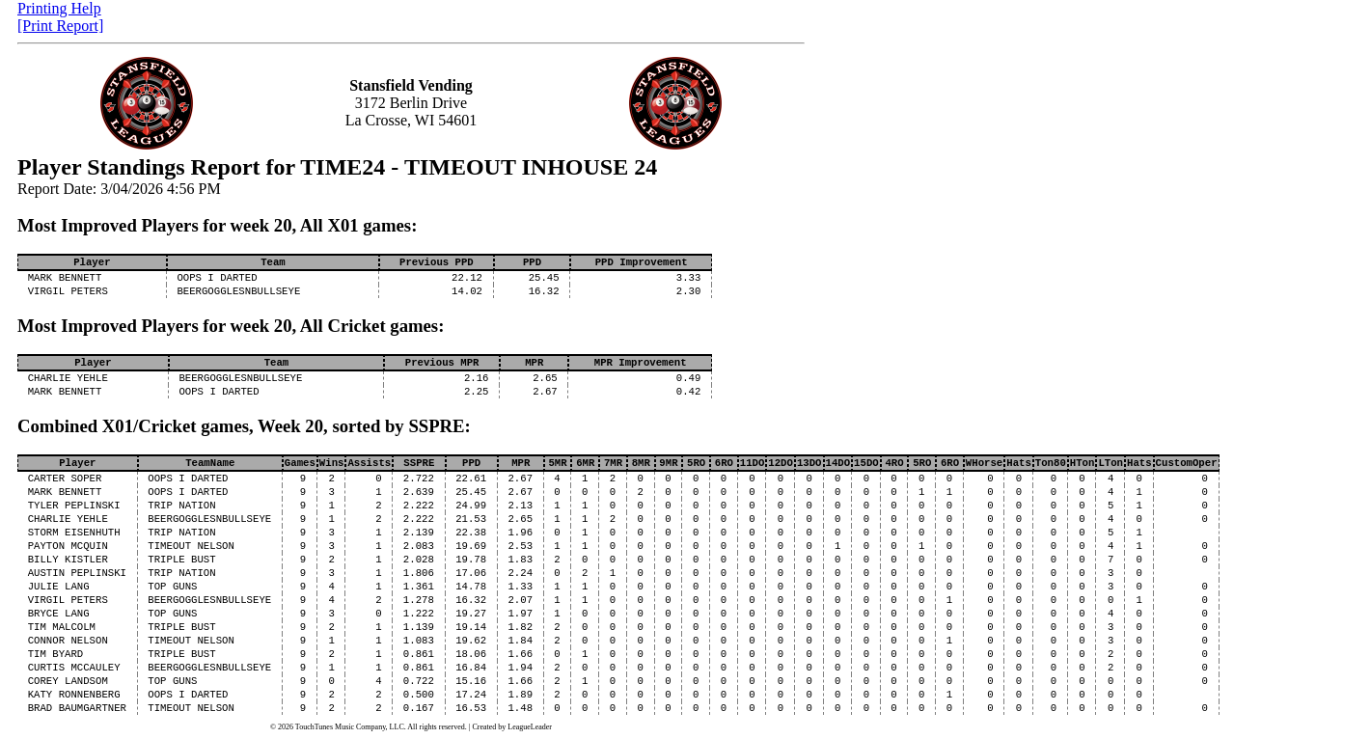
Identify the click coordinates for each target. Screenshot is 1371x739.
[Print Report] (60, 25)
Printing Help (59, 8)
